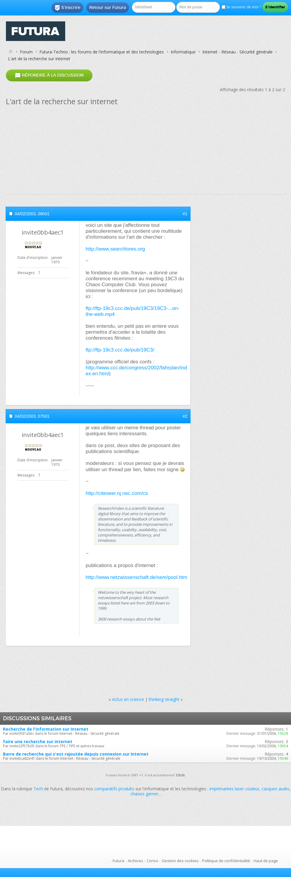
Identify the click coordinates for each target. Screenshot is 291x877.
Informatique (183, 52)
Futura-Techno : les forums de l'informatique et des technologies (101, 52)
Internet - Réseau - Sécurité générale (237, 52)
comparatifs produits (114, 788)
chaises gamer (144, 794)
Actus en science (128, 699)
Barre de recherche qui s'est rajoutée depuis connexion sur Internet (75, 754)
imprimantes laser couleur (234, 788)
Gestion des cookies (180, 860)
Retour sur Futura (107, 7)
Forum (26, 52)
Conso (152, 860)
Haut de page (266, 860)
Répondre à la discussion (49, 75)
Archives (135, 860)
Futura (118, 860)
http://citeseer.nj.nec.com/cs (117, 493)
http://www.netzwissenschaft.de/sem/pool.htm (136, 577)
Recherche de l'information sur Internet (45, 729)
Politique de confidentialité (226, 860)
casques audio (275, 788)
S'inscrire (67, 8)
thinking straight (164, 699)
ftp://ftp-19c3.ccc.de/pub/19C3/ (120, 350)
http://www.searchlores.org (115, 249)
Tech (38, 788)
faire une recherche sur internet (37, 741)
